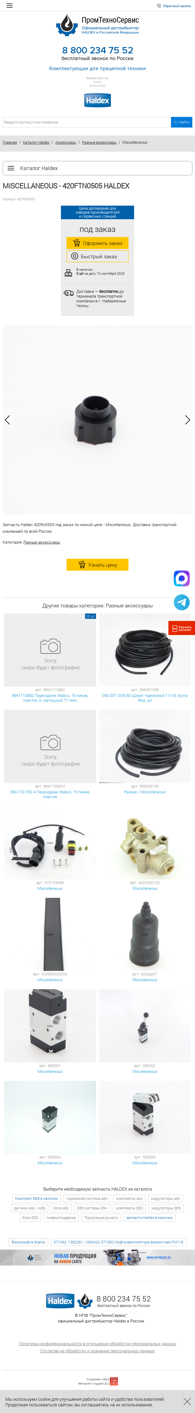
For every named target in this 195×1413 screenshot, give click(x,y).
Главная (10, 142)
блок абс (61, 1208)
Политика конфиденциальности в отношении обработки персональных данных (97, 1343)
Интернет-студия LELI (93, 1384)
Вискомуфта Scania (28, 1242)
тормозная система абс (87, 1198)
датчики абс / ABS (29, 1208)
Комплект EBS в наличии (36, 1198)
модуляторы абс (165, 1198)
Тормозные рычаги (101, 1217)
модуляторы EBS (166, 1208)
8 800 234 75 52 (97, 50)
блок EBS (30, 1217)
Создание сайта (97, 1379)
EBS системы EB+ (92, 1208)
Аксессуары (65, 142)
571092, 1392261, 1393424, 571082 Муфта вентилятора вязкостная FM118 (118, 1242)
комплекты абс (129, 1198)
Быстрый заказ (94, 256)
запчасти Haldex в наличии (149, 1217)
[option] (97, 420)
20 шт (90, 616)
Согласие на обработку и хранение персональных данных (97, 1350)
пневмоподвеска (61, 1217)
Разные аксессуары (99, 142)
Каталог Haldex (36, 142)
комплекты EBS (129, 1208)
